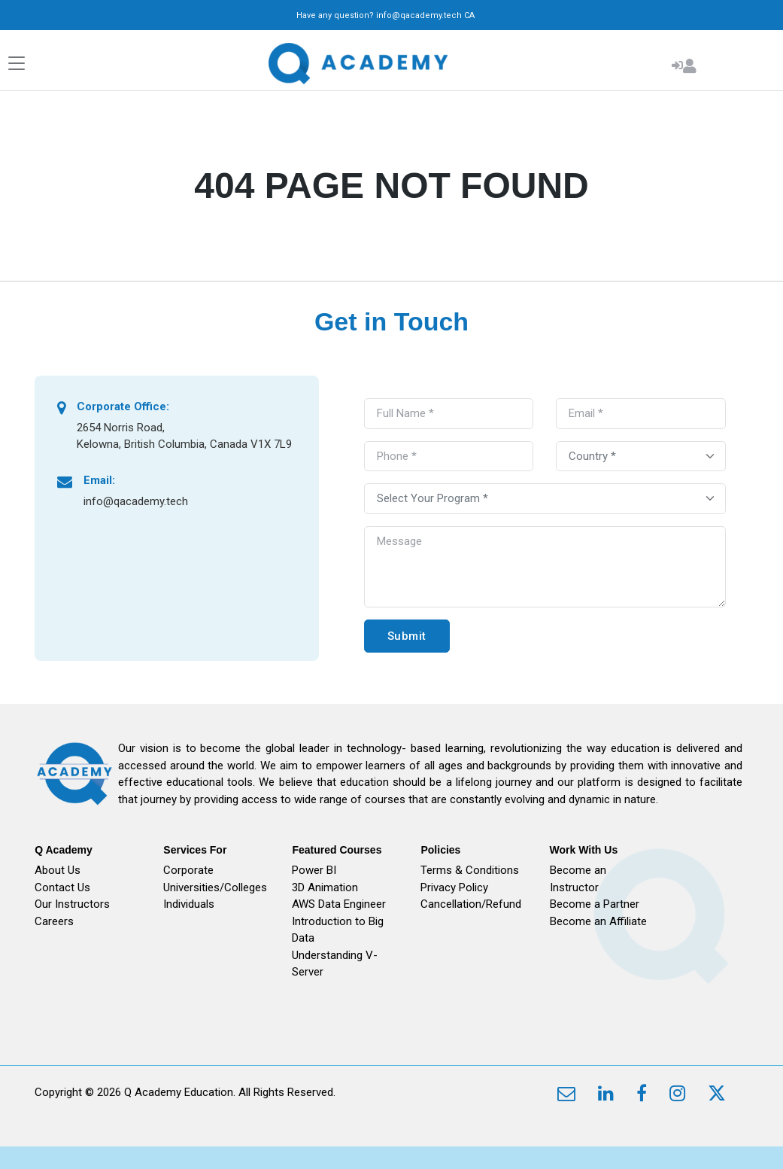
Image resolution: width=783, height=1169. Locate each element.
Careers (54, 921)
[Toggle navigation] (16, 64)
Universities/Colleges (215, 887)
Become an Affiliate (598, 921)
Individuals (188, 904)
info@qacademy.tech (419, 15)
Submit (406, 636)
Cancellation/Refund (470, 904)
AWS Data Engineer (339, 904)
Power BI (314, 870)
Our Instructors (72, 904)
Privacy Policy (454, 887)
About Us (57, 870)
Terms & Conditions (469, 870)
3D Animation (325, 887)
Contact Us (62, 887)
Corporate (188, 870)
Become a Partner (594, 904)
